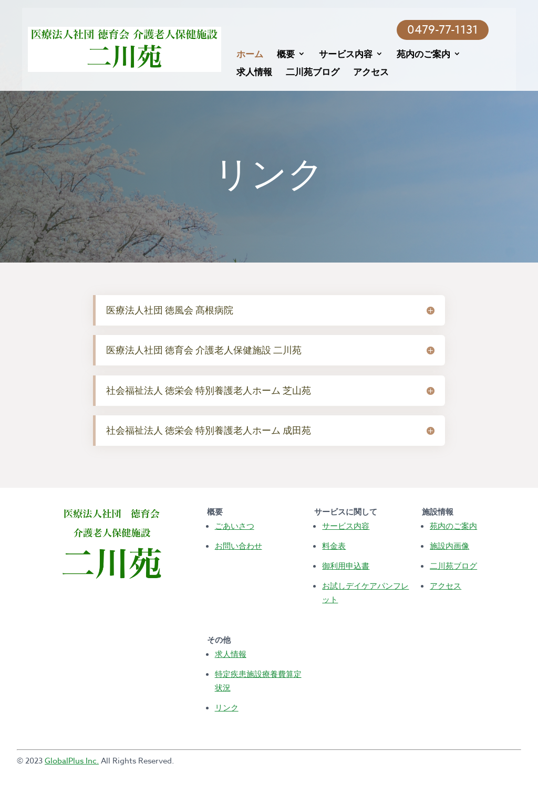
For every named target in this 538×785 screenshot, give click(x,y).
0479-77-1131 (459, 30)
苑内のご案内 (419, 55)
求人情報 (249, 73)
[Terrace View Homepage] (147, 48)
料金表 (334, 545)
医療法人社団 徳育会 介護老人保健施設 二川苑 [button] (204, 350)
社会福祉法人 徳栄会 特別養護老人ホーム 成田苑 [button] (208, 430)
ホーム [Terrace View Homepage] (245, 55)
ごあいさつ (234, 525)
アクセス (367, 73)
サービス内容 (341, 55)
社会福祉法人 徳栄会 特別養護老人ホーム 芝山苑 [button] (208, 390)
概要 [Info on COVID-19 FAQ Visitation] (281, 55)
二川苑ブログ (308, 73)
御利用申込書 (345, 565)
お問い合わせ (238, 545)
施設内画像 (449, 545)
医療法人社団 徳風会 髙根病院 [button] (169, 310)
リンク (227, 707)
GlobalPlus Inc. (72, 761)
